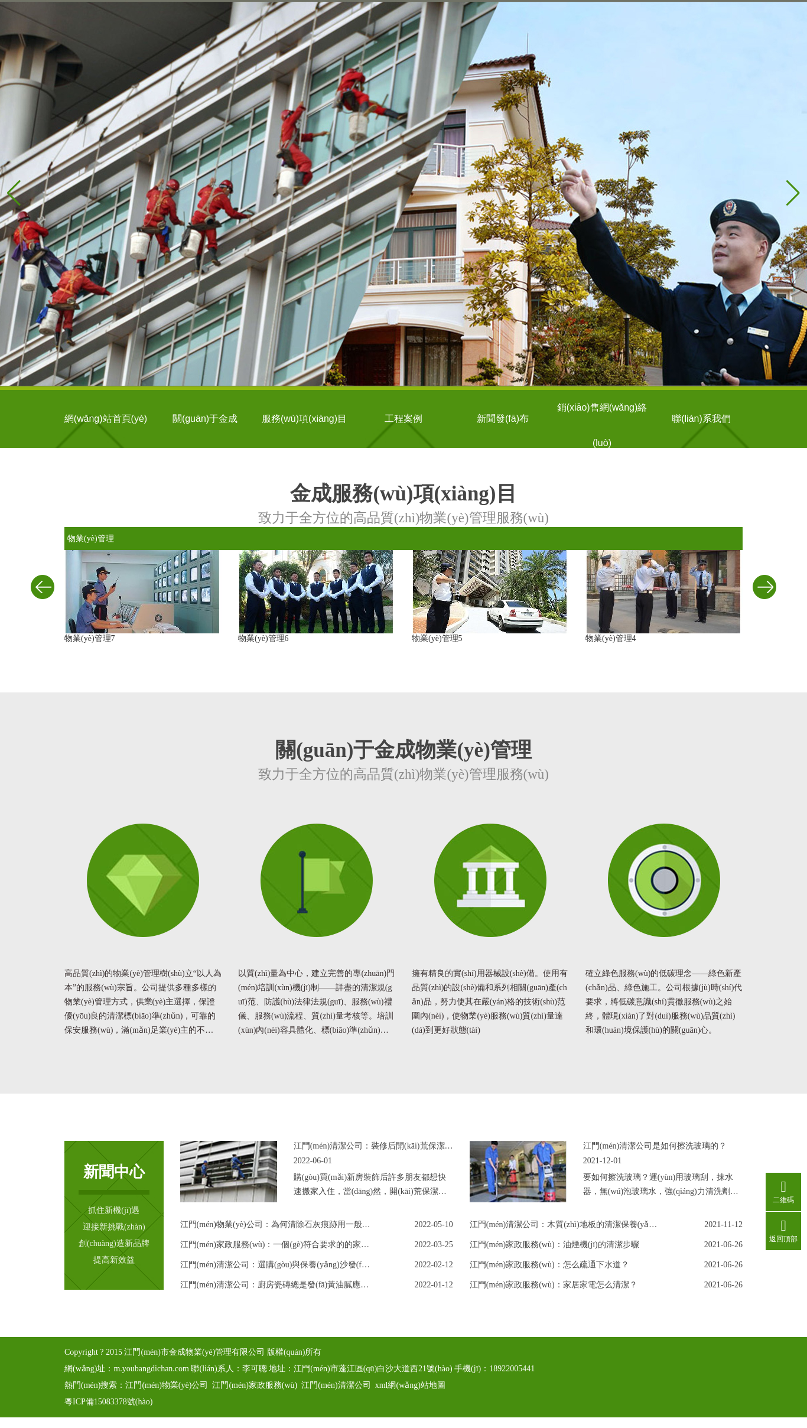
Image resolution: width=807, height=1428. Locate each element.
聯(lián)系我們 (701, 419)
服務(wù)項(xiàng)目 (304, 419)
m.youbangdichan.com (151, 1368)
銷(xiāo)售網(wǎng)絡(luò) (602, 413)
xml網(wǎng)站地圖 (410, 1385)
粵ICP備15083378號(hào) (108, 1401)
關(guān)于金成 (205, 419)
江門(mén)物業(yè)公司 (166, 1385)
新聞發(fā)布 (503, 419)
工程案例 (403, 419)
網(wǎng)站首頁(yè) (105, 419)
